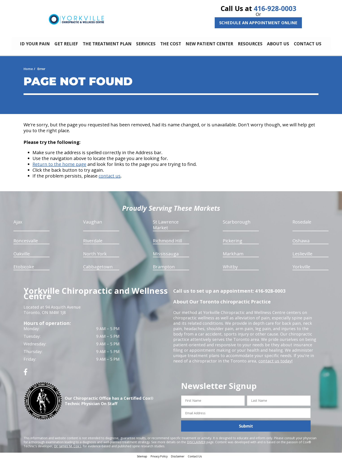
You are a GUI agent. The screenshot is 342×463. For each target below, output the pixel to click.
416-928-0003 (275, 8)
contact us (110, 179)
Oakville (21, 257)
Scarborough (237, 225)
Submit (246, 429)
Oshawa (301, 244)
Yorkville (301, 270)
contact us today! (275, 364)
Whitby (230, 270)
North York (95, 257)
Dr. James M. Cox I (67, 449)
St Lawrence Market (166, 228)
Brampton (164, 270)
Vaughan (92, 225)
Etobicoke (23, 270)
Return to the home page (59, 168)
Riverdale (92, 244)
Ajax (17, 225)
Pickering (232, 244)
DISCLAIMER (196, 445)
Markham (233, 257)
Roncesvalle (25, 244)
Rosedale (301, 225)
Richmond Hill (167, 244)
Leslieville (302, 257)
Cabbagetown (98, 270)
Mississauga (166, 257)
